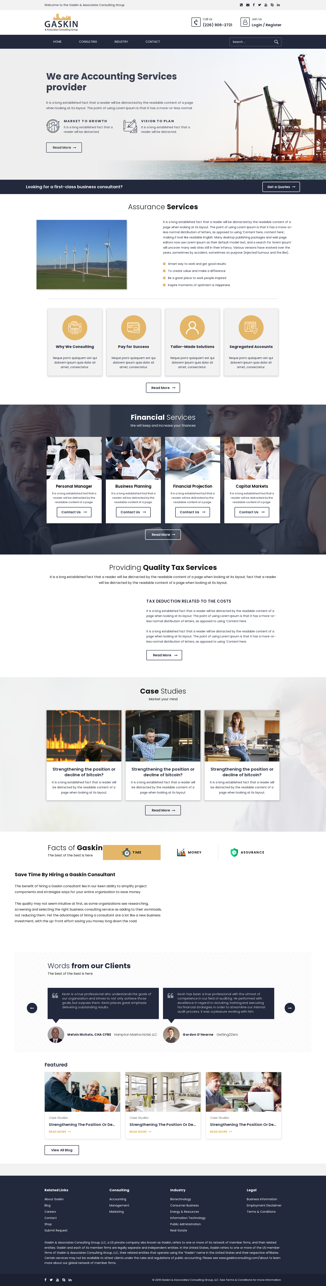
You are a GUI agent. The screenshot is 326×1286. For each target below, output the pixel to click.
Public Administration (185, 1224)
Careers (50, 1212)
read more (57, 1132)
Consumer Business (184, 1205)
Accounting (117, 1199)
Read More (163, 378)
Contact (153, 42)
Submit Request (56, 1230)
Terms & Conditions (261, 1212)
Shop (48, 1224)
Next (290, 1011)
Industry (121, 42)
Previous (32, 1011)
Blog (47, 1205)
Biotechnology (180, 1199)
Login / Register (267, 24)
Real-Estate (178, 1230)
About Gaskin (54, 1199)
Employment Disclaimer (264, 1205)
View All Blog (61, 1150)
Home (57, 42)
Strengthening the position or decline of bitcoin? (84, 772)
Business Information (262, 1199)
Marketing (116, 1212)
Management (119, 1205)
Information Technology (188, 1218)
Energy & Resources (184, 1212)
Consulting (88, 42)
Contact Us (74, 502)
